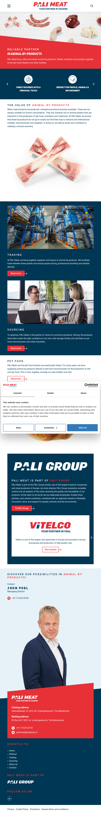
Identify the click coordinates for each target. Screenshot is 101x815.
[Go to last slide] (7, 84)
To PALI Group (22, 508)
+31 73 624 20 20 (24, 728)
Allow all (83, 427)
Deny (18, 427)
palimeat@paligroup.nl (26, 732)
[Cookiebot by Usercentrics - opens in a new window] (86, 385)
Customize (50, 427)
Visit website (51, 549)
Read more (16, 273)
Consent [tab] (18, 393)
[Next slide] (94, 84)
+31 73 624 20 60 (20, 598)
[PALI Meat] (50, 5)
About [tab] (83, 393)
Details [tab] (50, 393)
